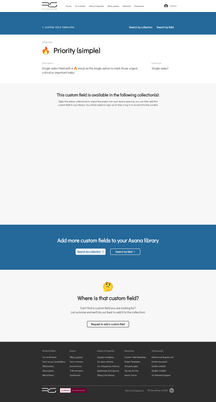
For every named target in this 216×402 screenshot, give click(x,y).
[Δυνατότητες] (78, 366)
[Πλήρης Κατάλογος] (109, 375)
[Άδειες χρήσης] (80, 357)
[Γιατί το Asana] (78, 361)
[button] (108, 324)
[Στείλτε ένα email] (162, 361)
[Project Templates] (135, 361)
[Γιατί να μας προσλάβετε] (54, 361)
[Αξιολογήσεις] (53, 366)
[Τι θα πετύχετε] (82, 370)
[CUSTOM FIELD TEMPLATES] (64, 27)
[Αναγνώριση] (53, 370)
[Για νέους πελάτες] (109, 361)
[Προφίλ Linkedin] (160, 370)
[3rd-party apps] (135, 366)
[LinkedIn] (171, 390)
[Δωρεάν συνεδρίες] (109, 357)
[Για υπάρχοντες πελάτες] (109, 366)
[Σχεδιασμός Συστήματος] (109, 370)
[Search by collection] (140, 27)
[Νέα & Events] (53, 375)
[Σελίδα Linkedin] (162, 366)
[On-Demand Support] (162, 375)
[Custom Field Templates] (137, 357)
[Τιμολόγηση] (78, 375)
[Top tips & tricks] (135, 370)
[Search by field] (164, 27)
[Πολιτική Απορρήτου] (135, 390)
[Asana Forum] (135, 375)
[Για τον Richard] (51, 357)
